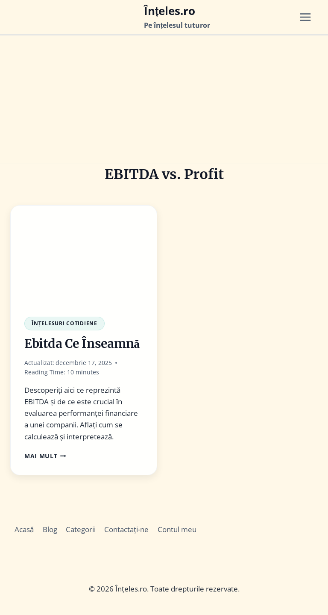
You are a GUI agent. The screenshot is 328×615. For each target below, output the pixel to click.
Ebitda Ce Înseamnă (82, 343)
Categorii (81, 529)
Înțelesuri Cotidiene (64, 323)
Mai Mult (45, 456)
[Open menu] (308, 17)
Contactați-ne (126, 529)
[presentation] (84, 254)
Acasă (24, 529)
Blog (50, 529)
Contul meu (177, 529)
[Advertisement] (164, 99)
